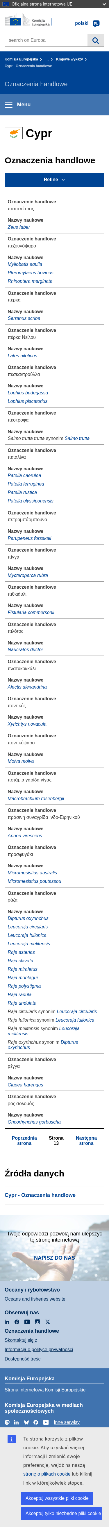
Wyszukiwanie (95, 40)
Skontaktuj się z (21, 1340)
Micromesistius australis (32, 872)
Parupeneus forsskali (29, 538)
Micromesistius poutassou (34, 881)
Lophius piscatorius (28, 401)
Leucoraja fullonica (27, 935)
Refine (51, 179)
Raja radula (20, 994)
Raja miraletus (22, 969)
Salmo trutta (77, 438)
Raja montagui (23, 977)
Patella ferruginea (26, 483)
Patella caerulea (24, 475)
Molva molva (21, 761)
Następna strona (86, 1141)
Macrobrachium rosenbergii (36, 798)
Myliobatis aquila (25, 264)
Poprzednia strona (24, 1141)
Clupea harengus (25, 1084)
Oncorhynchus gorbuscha (34, 1121)
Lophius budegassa (28, 392)
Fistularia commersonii (31, 612)
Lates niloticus (22, 355)
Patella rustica (22, 492)
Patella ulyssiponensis (30, 500)
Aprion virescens (25, 835)
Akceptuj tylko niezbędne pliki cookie (63, 1513)
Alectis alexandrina (27, 686)
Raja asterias (21, 952)
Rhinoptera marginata (30, 281)
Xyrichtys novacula (27, 724)
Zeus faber (19, 227)
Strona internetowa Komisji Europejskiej (46, 1389)
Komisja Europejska (21, 59)
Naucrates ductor (25, 649)
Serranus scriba (24, 318)
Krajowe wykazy (69, 59)
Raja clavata (20, 960)
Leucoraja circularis (28, 926)
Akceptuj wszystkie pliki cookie (57, 1498)
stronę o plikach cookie (47, 1473)
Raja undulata (22, 1003)
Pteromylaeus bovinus (30, 272)
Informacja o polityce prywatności (39, 1349)
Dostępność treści (23, 1358)
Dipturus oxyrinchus (28, 918)
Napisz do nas (54, 1258)
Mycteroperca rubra (28, 575)
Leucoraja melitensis (29, 943)
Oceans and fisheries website (35, 1299)
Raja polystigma (24, 986)
